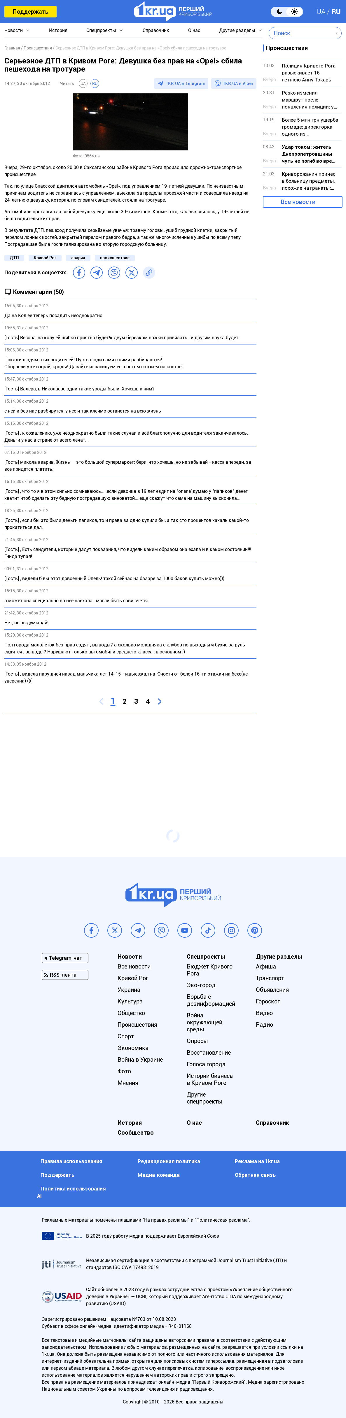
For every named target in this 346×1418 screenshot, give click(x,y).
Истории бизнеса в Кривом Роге (210, 1079)
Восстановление (209, 1052)
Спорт (126, 1036)
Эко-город (201, 985)
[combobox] (301, 33)
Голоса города (206, 1064)
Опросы (197, 1040)
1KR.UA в (185, 83)
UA (321, 12)
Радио (264, 1024)
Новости (13, 30)
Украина (129, 989)
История (58, 30)
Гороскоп (268, 1001)
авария (78, 257)
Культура (130, 1001)
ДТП (14, 257)
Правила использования (71, 1161)
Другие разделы (237, 30)
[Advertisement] (130, 760)
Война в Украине (140, 1059)
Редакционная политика (169, 1161)
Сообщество (136, 1132)
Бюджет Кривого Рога (210, 970)
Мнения (128, 1082)
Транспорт (270, 978)
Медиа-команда (159, 1175)
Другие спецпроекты (205, 1098)
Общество (131, 1013)
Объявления (272, 989)
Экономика (133, 1047)
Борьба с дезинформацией (211, 1000)
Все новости (298, 201)
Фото (124, 1071)
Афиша (266, 966)
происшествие (115, 257)
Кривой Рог (45, 257)
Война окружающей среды (204, 1022)
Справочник (156, 30)
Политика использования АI (71, 1192)
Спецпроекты (101, 30)
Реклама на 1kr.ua (257, 1161)
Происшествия (137, 1024)
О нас (194, 30)
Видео (264, 1013)
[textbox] (301, 33)
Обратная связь (255, 1175)
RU (336, 12)
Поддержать (30, 11)
